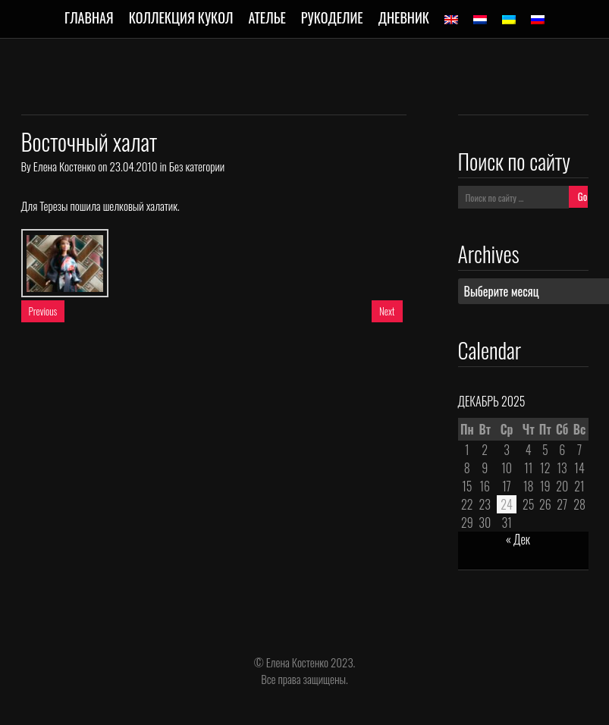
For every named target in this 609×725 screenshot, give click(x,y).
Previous (43, 311)
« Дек (518, 539)
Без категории (196, 166)
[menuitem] (451, 20)
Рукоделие (332, 17)
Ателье (266, 17)
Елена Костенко (64, 166)
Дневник (403, 17)
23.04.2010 (133, 166)
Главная (89, 17)
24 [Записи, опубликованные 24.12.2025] (507, 504)
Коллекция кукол (181, 17)
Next (386, 311)
